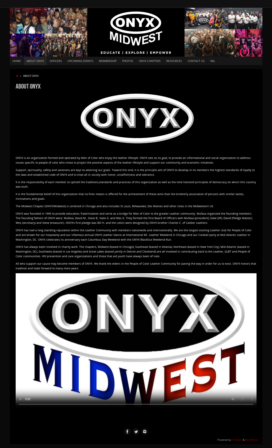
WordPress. (251, 440)
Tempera (237, 440)
